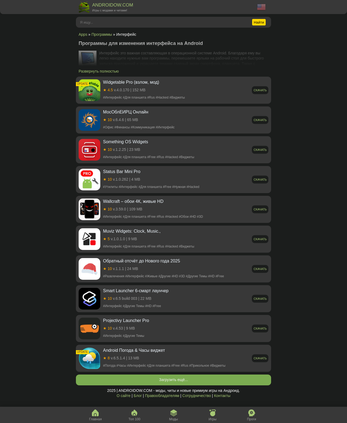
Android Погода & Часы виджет (134, 350)
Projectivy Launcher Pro (126, 320)
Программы (102, 34)
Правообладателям (162, 395)
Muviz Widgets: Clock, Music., (131, 231)
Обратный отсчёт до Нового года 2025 (141, 261)
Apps (83, 34)
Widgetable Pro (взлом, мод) (131, 82)
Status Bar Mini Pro (121, 171)
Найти (259, 22)
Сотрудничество (196, 395)
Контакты (222, 395)
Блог (138, 395)
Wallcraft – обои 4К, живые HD (133, 201)
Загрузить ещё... (173, 380)
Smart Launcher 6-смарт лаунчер (136, 290)
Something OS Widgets (125, 141)
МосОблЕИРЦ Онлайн (125, 112)
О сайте (123, 395)
